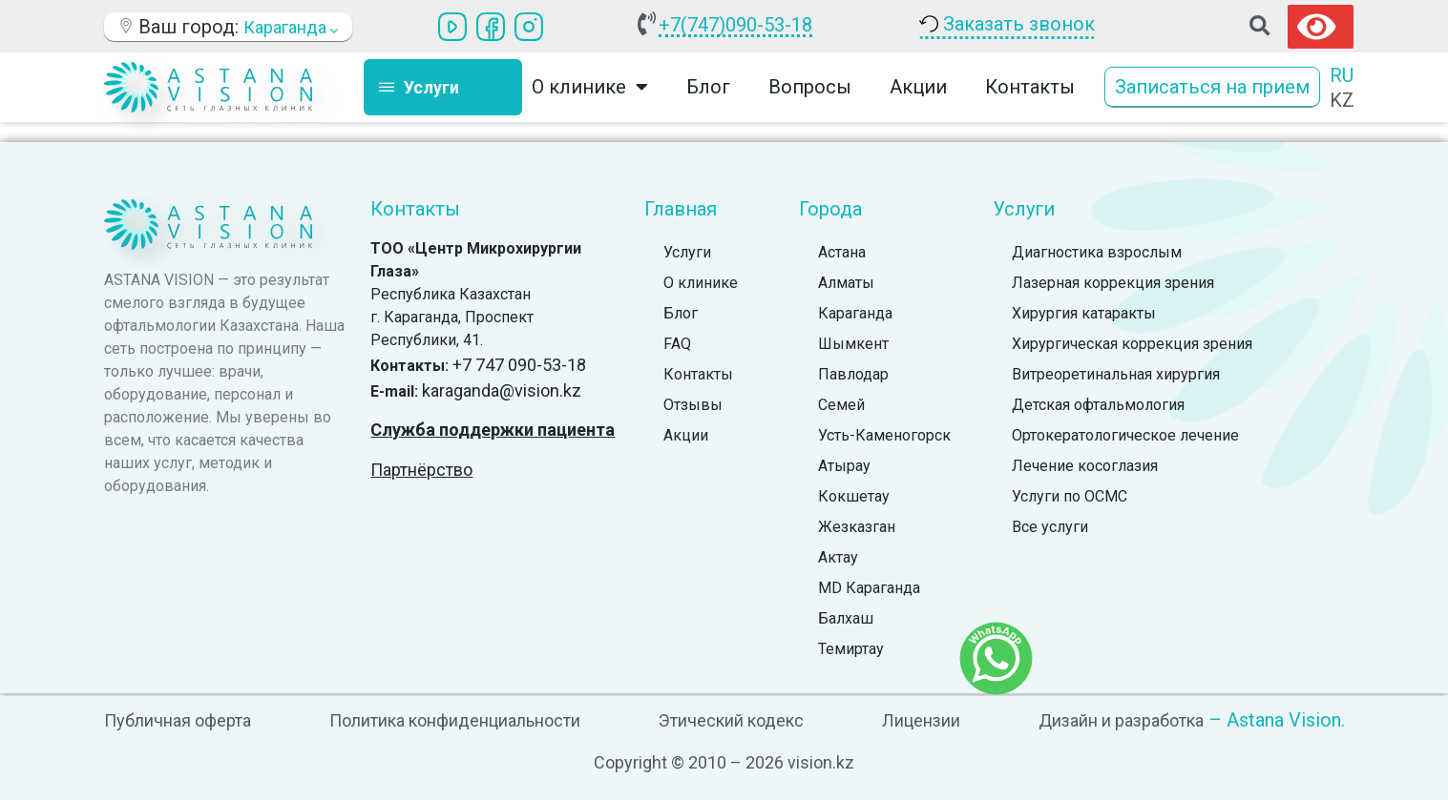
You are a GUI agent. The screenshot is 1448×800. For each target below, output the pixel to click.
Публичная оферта (177, 720)
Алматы (846, 283)
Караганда (855, 313)
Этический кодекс (731, 720)
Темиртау (851, 649)
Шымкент (853, 344)
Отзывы (693, 405)
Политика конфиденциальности (454, 720)
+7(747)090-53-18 (735, 24)
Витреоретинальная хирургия (1116, 374)
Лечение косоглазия (1085, 466)
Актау (838, 557)
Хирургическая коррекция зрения (1132, 344)
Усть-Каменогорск (884, 435)
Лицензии (921, 720)
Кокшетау (854, 496)
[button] (1259, 26)
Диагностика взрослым (1097, 252)
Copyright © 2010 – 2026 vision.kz (724, 762)
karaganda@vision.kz (501, 390)
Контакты (1030, 86)
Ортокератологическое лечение (1125, 435)
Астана (842, 252)
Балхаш (845, 618)
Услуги (687, 252)
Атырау (844, 466)
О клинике (590, 87)
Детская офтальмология (1098, 405)
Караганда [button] (290, 27)
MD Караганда (869, 588)
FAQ (677, 344)
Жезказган (856, 527)
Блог (708, 86)
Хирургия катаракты (1084, 313)
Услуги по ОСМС (1069, 496)
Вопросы (809, 86)
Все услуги (1050, 527)
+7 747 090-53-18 (519, 365)
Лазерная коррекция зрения (1113, 283)
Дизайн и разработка (1121, 720)
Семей (841, 405)
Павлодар (853, 374)
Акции (918, 86)
